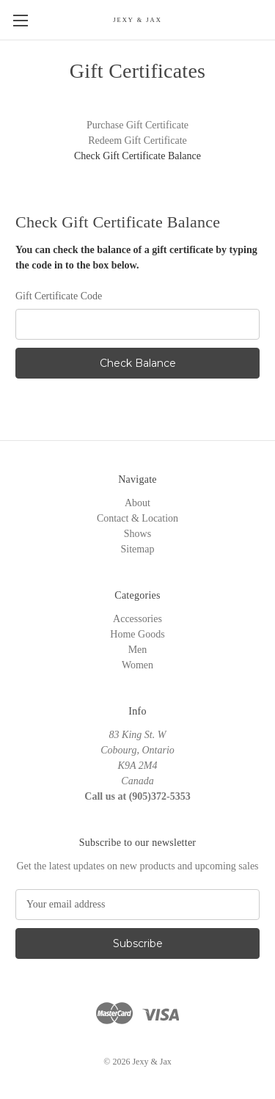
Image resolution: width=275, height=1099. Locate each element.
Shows (137, 533)
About (137, 502)
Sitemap (138, 549)
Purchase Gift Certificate (137, 125)
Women (137, 665)
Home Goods (137, 634)
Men (137, 649)
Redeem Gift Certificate (137, 140)
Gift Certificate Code (58, 296)
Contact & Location (137, 518)
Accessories (137, 618)
